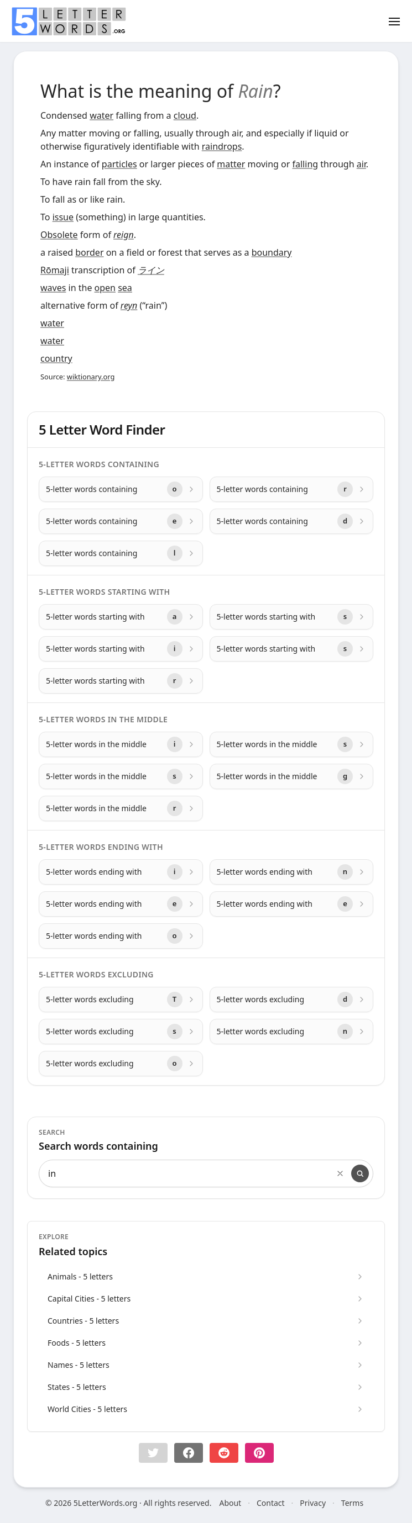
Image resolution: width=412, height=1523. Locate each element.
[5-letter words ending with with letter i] (121, 872)
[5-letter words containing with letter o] (121, 489)
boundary (272, 252)
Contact (271, 1503)
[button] (153, 1453)
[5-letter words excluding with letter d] (292, 999)
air (361, 164)
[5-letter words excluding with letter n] (292, 1031)
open (105, 288)
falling (306, 164)
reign (123, 235)
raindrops (222, 146)
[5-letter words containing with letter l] (121, 553)
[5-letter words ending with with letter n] (292, 872)
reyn (129, 305)
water (101, 115)
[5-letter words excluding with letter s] (121, 1031)
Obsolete (59, 235)
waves (53, 288)
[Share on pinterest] (259, 1453)
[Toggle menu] (394, 21)
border (89, 252)
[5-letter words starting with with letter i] (121, 649)
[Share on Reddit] (224, 1453)
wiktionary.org (90, 377)
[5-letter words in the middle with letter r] (121, 808)
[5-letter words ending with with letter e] (121, 904)
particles (119, 164)
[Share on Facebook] (188, 1453)
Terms (352, 1503)
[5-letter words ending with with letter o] (121, 936)
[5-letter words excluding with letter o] (121, 1063)
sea (125, 288)
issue (63, 217)
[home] (68, 21)
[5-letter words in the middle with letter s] (292, 744)
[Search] (360, 1173)
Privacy (313, 1503)
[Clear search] (340, 1173)
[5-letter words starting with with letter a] (121, 617)
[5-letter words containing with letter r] (292, 489)
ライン (151, 270)
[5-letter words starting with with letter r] (121, 681)
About (230, 1503)
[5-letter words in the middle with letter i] (121, 744)
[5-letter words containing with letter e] (121, 521)
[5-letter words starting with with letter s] (292, 617)
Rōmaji (54, 270)
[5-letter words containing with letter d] (292, 521)
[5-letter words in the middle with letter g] (292, 776)
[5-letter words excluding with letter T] (121, 999)
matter (231, 164)
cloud (185, 115)
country (56, 358)
